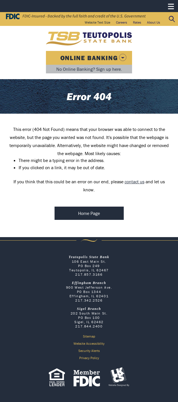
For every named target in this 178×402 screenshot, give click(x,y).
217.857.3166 (88, 274)
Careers (121, 22)
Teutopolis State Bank (89, 257)
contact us (134, 181)
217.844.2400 (88, 326)
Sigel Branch (89, 309)
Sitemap (89, 336)
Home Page (89, 213)
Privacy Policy (89, 358)
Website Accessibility (89, 343)
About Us (153, 22)
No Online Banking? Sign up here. (89, 69)
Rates (137, 22)
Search (172, 19)
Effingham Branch (89, 283)
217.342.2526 (88, 300)
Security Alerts (89, 350)
